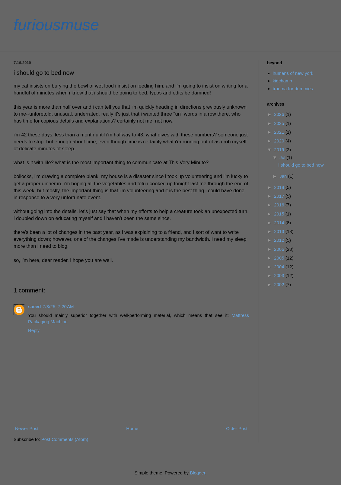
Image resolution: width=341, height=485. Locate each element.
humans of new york (293, 73)
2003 (279, 275)
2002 (279, 284)
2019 (279, 149)
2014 (279, 222)
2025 (279, 123)
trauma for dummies (293, 88)
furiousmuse (56, 25)
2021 (279, 132)
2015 (279, 213)
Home (132, 428)
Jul (282, 157)
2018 (279, 187)
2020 (279, 140)
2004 (279, 266)
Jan (283, 176)
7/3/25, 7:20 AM (58, 306)
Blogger (197, 472)
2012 (279, 240)
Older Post (236, 428)
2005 (279, 257)
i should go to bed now (301, 165)
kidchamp (282, 80)
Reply (34, 330)
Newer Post (27, 428)
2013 (279, 231)
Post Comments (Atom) (64, 439)
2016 (279, 204)
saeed (34, 306)
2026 (279, 114)
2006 (279, 249)
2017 (279, 196)
